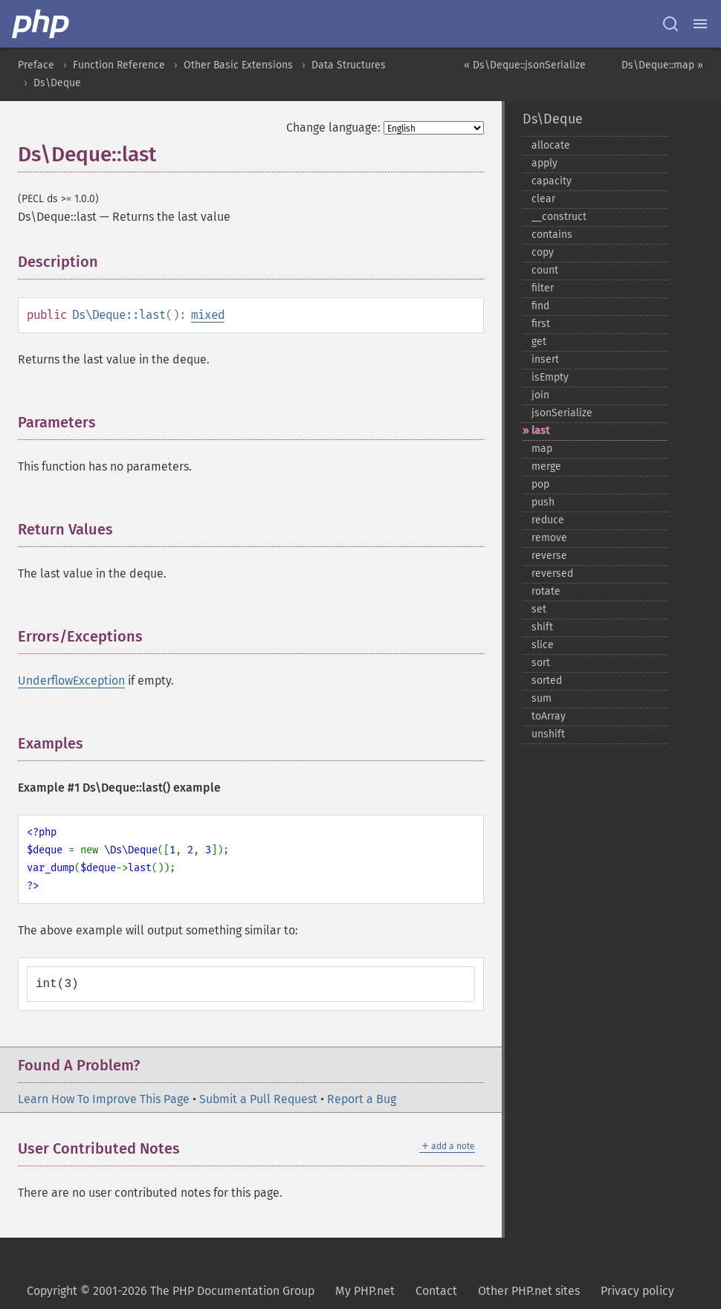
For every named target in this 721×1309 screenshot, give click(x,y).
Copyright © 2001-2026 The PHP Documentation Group (170, 1291)
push (543, 502)
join (540, 395)
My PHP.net (365, 1291)
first (540, 323)
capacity (551, 181)
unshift (548, 734)
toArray (548, 716)
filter (542, 288)
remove (549, 537)
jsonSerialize (561, 413)
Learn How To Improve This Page (104, 1099)
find (540, 306)
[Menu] (700, 24)
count (544, 270)
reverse (549, 555)
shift (542, 627)
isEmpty (550, 377)
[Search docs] (670, 24)
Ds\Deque (57, 83)
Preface (36, 65)
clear (543, 199)
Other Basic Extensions (238, 65)
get (538, 341)
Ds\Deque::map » (662, 65)
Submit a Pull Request (258, 1099)
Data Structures (348, 65)
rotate (545, 591)
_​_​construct (558, 216)
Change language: (333, 127)
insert (545, 359)
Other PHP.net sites (529, 1291)
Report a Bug (361, 1099)
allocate (550, 145)
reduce (547, 520)
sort (540, 662)
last (540, 430)
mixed (207, 315)
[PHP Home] (41, 24)
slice (542, 645)
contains (551, 234)
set (538, 609)
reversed (552, 573)
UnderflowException (71, 680)
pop (540, 484)
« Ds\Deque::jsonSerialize (525, 65)
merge (546, 466)
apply (544, 163)
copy (542, 252)
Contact (436, 1291)
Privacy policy (637, 1291)
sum (541, 698)
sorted (546, 680)
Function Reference (119, 65)
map (541, 448)
